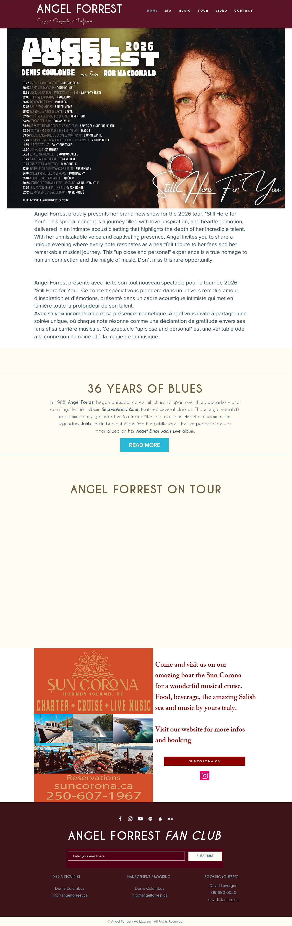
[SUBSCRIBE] (205, 856)
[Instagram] (204, 775)
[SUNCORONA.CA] (204, 761)
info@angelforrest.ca (70, 895)
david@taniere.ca (223, 899)
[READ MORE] (144, 445)
